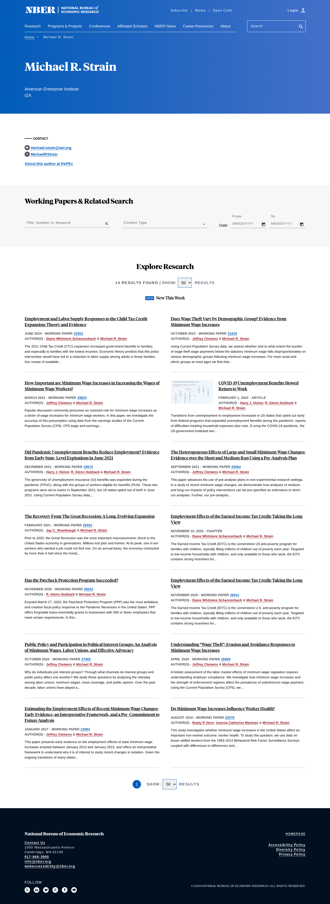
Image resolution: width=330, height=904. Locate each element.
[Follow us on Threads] (55, 890)
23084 (85, 729)
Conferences (99, 26)
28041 (234, 595)
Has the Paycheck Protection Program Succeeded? (71, 580)
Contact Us (35, 842)
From (241, 216)
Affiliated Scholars (132, 26)
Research (33, 26)
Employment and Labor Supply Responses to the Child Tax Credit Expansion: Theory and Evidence (86, 321)
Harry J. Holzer (251, 403)
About (225, 26)
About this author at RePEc (49, 164)
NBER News (165, 26)
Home (30, 37)
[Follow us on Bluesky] (46, 890)
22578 (229, 717)
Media (200, 10)
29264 (236, 467)
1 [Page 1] (137, 784)
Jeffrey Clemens (205, 338)
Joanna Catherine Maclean (237, 723)
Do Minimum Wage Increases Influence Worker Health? (223, 708)
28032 (88, 589)
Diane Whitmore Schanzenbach (71, 338)
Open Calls (222, 10)
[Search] (301, 27)
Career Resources (198, 26)
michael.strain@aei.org (51, 148)
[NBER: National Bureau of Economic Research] (66, 12)
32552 (78, 333)
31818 (232, 333)
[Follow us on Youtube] (74, 890)
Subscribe (179, 10)
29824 (82, 398)
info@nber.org (38, 861)
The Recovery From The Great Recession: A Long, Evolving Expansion (90, 516)
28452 (87, 525)
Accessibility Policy (287, 845)
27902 (86, 659)
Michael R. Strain (113, 338)
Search (257, 26)
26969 (225, 659)
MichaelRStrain (44, 154)
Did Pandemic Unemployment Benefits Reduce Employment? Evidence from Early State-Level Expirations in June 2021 (92, 455)
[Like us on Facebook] (64, 890)
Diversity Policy (291, 849)
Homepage (296, 833)
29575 (88, 467)
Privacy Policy (292, 854)
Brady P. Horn (203, 723)
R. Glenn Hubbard (279, 403)
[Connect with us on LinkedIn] (36, 890)
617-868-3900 (37, 857)
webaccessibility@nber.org (50, 866)
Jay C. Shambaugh (61, 530)
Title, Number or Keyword (48, 222)
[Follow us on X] (27, 890)
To (277, 216)
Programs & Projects (65, 26)
